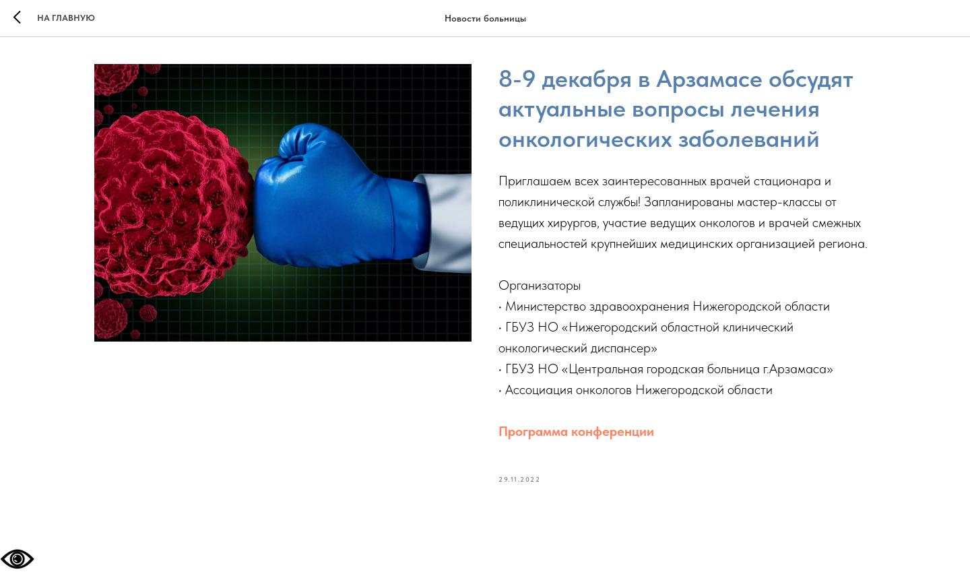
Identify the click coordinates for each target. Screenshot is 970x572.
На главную (66, 18)
